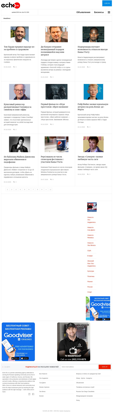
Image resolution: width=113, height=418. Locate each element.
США (89, 250)
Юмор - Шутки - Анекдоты (84, 378)
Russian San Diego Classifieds (85, 391)
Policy (78, 400)
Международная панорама (84, 396)
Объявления (83, 12)
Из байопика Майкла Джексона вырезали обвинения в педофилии (19, 159)
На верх (7, 367)
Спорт (90, 292)
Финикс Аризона (44, 387)
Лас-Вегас (42, 391)
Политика (91, 276)
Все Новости (43, 374)
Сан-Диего (42, 383)
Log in (107, 3)
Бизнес (41, 396)
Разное (90, 281)
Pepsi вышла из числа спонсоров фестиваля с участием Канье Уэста (52, 159)
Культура (91, 271)
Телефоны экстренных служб (85, 387)
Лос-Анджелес (43, 378)
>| (50, 189)
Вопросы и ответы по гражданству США (88, 374)
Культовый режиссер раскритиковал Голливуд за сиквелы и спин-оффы (17, 107)
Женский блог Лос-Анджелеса (92, 263)
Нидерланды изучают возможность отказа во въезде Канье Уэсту (93, 49)
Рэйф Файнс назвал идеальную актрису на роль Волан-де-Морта (93, 107)
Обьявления (80, 383)
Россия (90, 287)
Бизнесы (99, 12)
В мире (90, 256)
